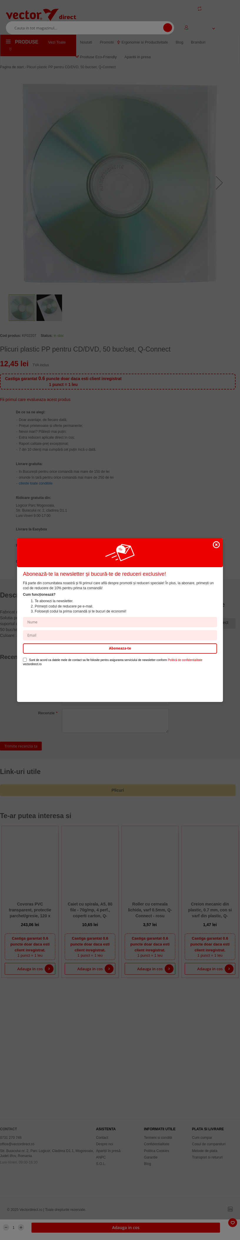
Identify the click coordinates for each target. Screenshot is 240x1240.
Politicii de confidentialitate (185, 660)
